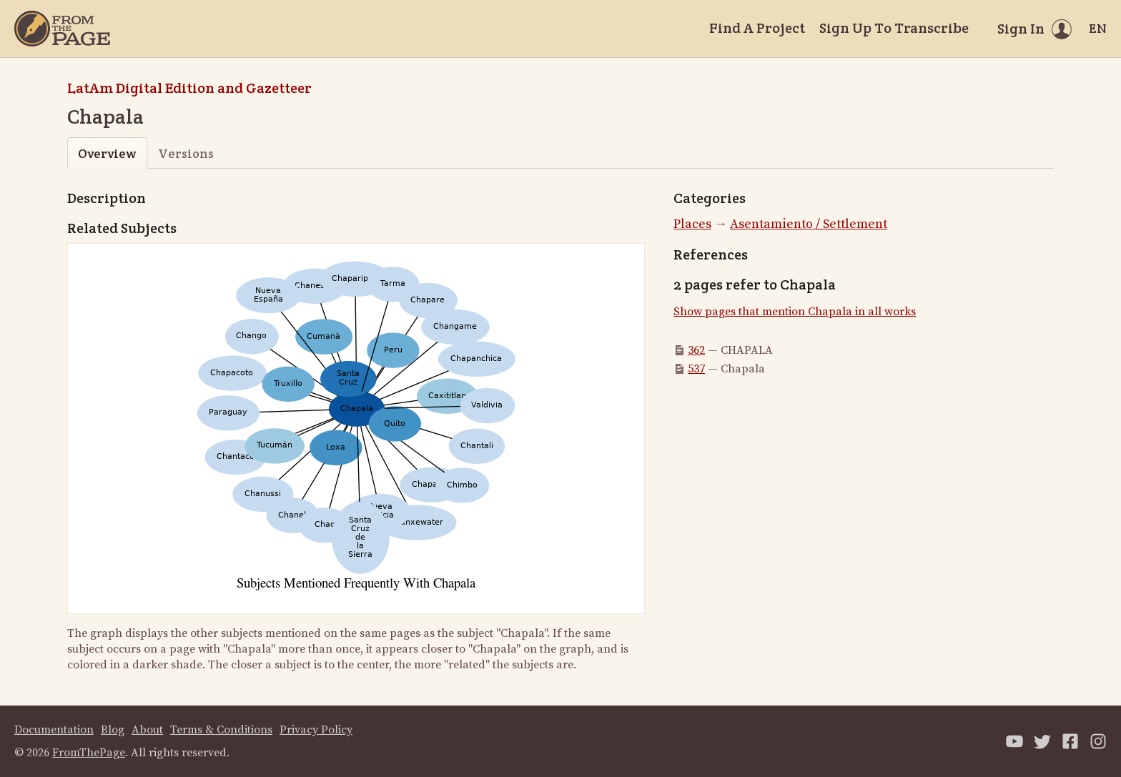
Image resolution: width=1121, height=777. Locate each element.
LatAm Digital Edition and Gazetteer (189, 88)
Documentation (54, 730)
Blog (112, 730)
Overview (107, 153)
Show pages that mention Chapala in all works (794, 312)
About (147, 730)
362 (696, 350)
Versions (186, 153)
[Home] (62, 28)
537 (696, 369)
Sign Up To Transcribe (894, 28)
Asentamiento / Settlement (808, 224)
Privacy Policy (316, 730)
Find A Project (757, 28)
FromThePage (88, 753)
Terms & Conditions (221, 730)
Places (692, 224)
